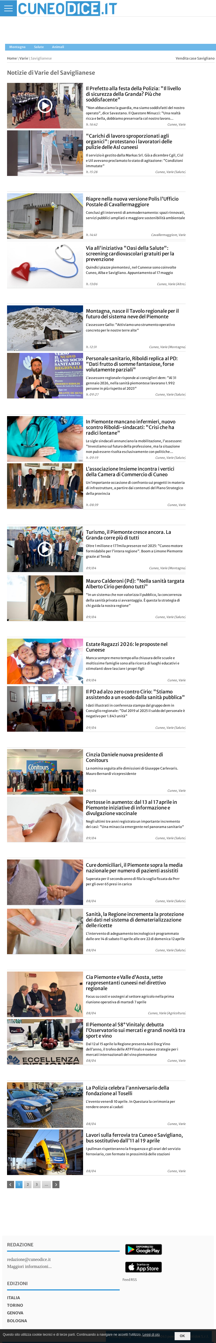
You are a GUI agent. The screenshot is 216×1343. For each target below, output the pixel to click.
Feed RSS (130, 1280)
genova (15, 1312)
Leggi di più (151, 1335)
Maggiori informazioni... (29, 1266)
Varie (23, 58)
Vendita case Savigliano (195, 58)
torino (15, 1305)
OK (182, 1336)
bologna (17, 1320)
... (46, 1184)
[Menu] (8, 8)
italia (13, 1297)
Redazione (20, 1244)
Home (12, 58)
